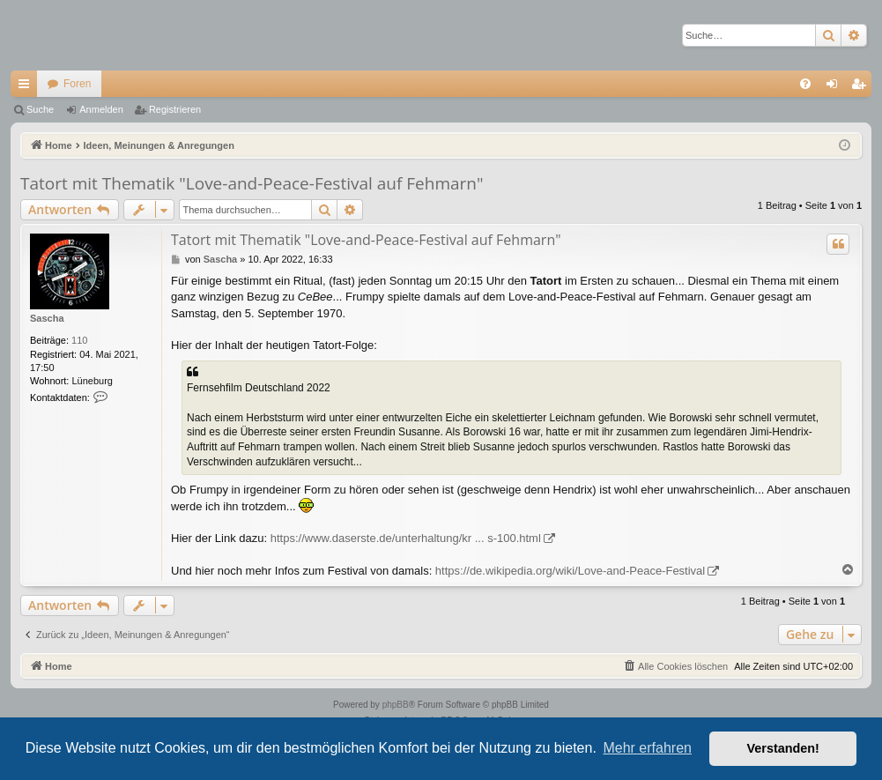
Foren (77, 84)
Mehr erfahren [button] (647, 747)
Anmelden (101, 109)
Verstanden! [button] (783, 748)
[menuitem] (805, 84)
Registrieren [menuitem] (862, 87)
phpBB (395, 704)
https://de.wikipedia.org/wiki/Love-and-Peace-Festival (570, 570)
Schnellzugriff (27, 87)
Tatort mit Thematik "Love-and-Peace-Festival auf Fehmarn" (252, 183)
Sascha (47, 318)
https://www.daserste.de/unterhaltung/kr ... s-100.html (406, 538)
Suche (40, 109)
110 (79, 340)
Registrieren (175, 109)
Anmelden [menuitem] (835, 87)
